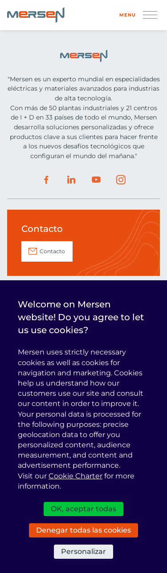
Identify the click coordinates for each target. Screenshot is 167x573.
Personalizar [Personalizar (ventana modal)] (83, 551)
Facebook (46, 180)
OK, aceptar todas (83, 509)
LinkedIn (71, 180)
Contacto (52, 251)
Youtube (96, 180)
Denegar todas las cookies (83, 530)
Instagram (121, 180)
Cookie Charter (75, 476)
